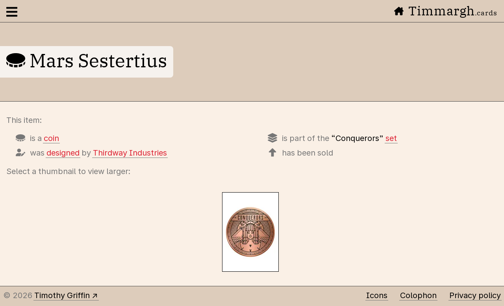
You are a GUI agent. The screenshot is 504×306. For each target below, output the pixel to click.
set (391, 138)
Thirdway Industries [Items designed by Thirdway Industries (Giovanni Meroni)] (130, 153)
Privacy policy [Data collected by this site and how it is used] (475, 295)
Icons (376, 295)
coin (51, 138)
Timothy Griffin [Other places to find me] (62, 295)
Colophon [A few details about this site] (418, 295)
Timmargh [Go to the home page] (445, 10)
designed (63, 153)
